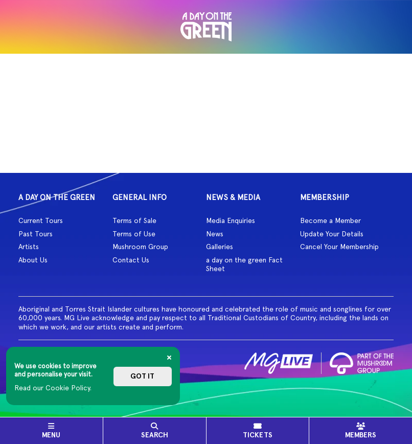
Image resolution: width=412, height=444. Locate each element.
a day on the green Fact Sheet (244, 264)
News (214, 234)
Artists (28, 246)
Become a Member (330, 220)
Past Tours (35, 234)
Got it (142, 376)
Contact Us (130, 260)
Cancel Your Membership (339, 246)
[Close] (169, 357)
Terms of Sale (134, 220)
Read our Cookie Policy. (52, 388)
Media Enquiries (230, 220)
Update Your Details (331, 234)
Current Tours (40, 220)
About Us (33, 260)
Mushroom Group (140, 246)
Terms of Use (133, 234)
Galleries (219, 246)
